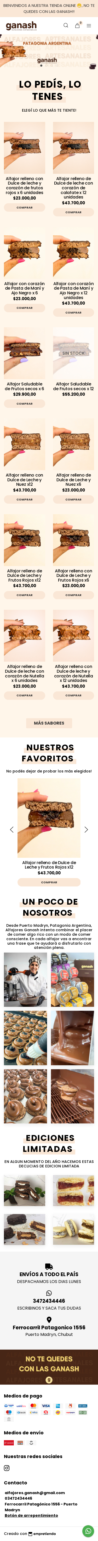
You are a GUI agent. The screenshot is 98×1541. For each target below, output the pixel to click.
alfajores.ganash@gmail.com (35, 1492)
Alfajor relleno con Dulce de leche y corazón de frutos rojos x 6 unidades (24, 186)
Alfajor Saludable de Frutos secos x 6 (24, 386)
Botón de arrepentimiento (31, 1515)
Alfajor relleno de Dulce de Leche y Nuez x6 (73, 479)
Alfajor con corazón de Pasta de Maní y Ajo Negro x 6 (24, 288)
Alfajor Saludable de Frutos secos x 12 (73, 386)
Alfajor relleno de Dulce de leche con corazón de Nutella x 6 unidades (24, 673)
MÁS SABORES (49, 723)
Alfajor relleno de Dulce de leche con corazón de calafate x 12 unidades (73, 188)
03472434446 (18, 1498)
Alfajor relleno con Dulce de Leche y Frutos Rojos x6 (73, 575)
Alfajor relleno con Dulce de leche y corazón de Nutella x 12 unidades (73, 673)
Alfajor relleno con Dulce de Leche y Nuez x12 (24, 479)
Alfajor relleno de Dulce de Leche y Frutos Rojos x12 (24, 575)
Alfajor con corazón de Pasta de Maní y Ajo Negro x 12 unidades (73, 291)
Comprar (24, 207)
